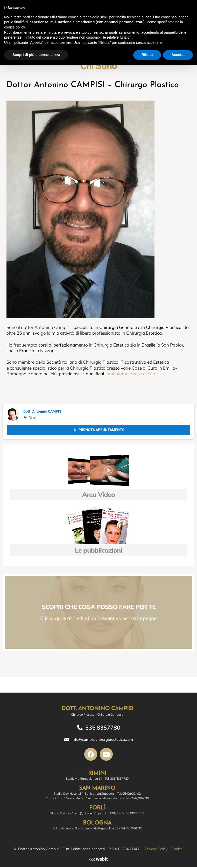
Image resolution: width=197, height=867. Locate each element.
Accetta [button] (178, 55)
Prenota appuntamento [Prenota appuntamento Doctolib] (98, 430)
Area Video (98, 494)
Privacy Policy (156, 849)
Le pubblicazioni (98, 550)
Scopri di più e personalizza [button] (36, 55)
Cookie (177, 849)
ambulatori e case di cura (132, 373)
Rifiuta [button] (147, 55)
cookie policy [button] (14, 27)
